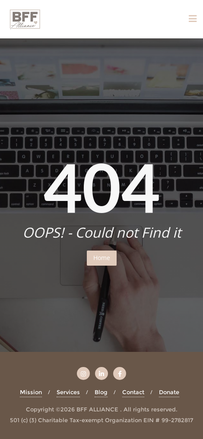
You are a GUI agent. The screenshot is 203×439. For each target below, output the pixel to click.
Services (68, 392)
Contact (133, 392)
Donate (169, 392)
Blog (101, 392)
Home (101, 258)
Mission (31, 392)
